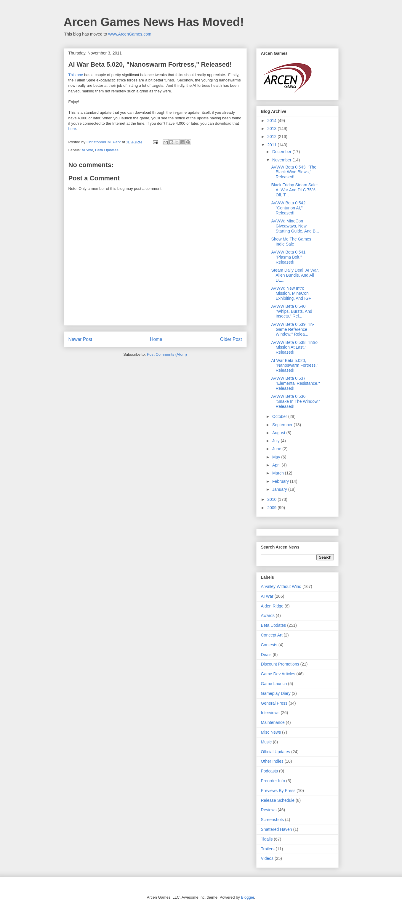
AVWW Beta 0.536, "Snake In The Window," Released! (295, 401)
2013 (272, 128)
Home (156, 339)
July (276, 440)
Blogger (247, 897)
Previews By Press (278, 790)
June (277, 448)
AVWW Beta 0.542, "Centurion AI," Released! (289, 208)
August (279, 432)
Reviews (269, 809)
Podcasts (269, 771)
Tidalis (267, 839)
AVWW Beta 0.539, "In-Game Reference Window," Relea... (292, 329)
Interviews (270, 712)
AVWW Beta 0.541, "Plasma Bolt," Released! (289, 257)
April (277, 465)
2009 (272, 507)
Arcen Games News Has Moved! (154, 21)
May (276, 457)
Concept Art (272, 635)
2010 (272, 499)
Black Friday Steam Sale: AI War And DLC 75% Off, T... (294, 189)
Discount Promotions (280, 664)
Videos (267, 858)
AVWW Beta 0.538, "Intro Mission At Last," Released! (294, 347)
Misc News (271, 732)
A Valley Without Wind (281, 586)
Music (266, 742)
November (282, 160)
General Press (274, 703)
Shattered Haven (276, 829)
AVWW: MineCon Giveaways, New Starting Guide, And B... (295, 226)
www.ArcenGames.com (129, 34)
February (281, 481)
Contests (269, 644)
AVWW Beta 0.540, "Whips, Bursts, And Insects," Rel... (291, 311)
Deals (266, 654)
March (278, 473)
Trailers (268, 849)
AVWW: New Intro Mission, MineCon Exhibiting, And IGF (291, 293)
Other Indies (272, 761)
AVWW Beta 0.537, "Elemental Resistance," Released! (295, 383)
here (72, 128)
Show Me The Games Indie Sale (291, 241)
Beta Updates (106, 150)
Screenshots (272, 819)
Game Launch (274, 683)
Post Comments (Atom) (167, 354)
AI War (87, 150)
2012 (272, 136)
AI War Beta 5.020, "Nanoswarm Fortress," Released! (294, 365)
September (283, 424)
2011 (272, 144)
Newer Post (80, 339)
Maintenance (273, 722)
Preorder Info (273, 780)
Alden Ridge (272, 606)
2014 (272, 120)
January (280, 489)
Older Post (231, 339)
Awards (268, 615)
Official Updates (275, 751)
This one (75, 75)
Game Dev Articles (278, 673)
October (280, 416)
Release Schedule (278, 800)
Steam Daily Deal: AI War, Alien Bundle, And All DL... (295, 275)
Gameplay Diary (276, 693)
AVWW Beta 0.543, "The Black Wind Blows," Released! (293, 172)
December (282, 151)
